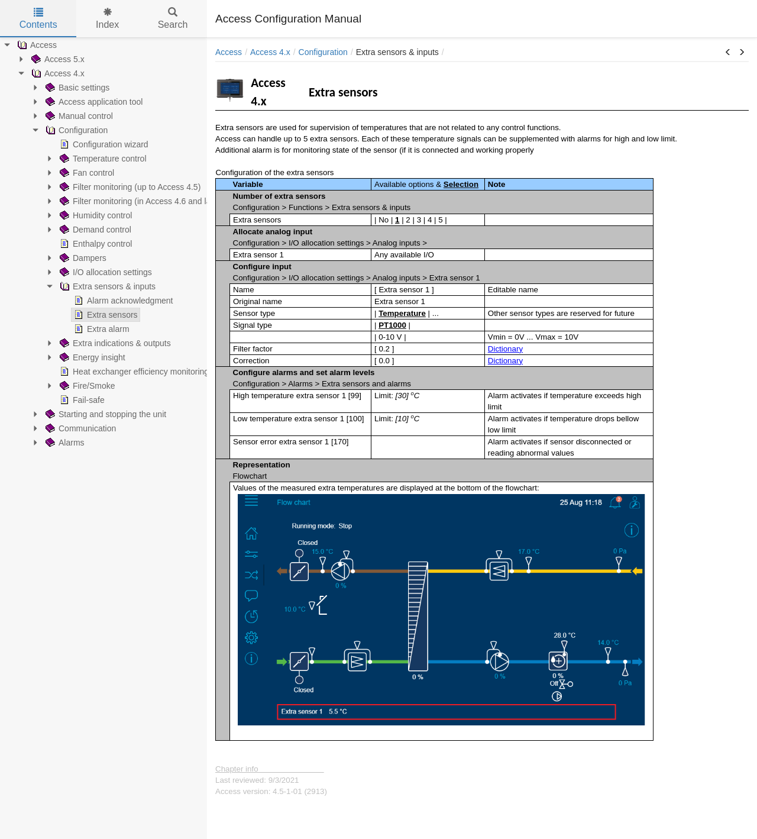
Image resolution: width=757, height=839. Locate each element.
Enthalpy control (94, 244)
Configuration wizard (102, 144)
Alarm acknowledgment (122, 300)
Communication (79, 428)
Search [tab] (173, 19)
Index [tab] (107, 19)
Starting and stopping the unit (104, 414)
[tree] (103, 244)
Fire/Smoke (86, 386)
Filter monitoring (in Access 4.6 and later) (140, 201)
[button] (728, 53)
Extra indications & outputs (114, 343)
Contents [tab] (38, 19)
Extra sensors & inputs (106, 286)
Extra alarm (101, 329)
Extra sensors (105, 315)
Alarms (64, 442)
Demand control (94, 229)
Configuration (75, 130)
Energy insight (91, 357)
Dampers (81, 258)
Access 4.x (57, 73)
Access (36, 45)
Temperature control (102, 158)
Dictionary (505, 348)
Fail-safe (81, 400)
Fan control (85, 173)
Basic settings (76, 87)
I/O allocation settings (104, 272)
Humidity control (94, 215)
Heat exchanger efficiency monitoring (133, 371)
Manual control (78, 116)
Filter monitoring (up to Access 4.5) (128, 187)
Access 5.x (57, 59)
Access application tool (93, 102)
